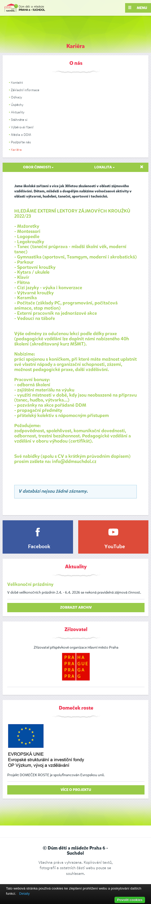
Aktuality (17, 112)
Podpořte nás (21, 142)
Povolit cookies (129, 900)
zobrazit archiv (76, 607)
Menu (137, 8)
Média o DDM (21, 134)
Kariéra (16, 149)
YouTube (114, 546)
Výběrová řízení (22, 127)
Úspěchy (17, 105)
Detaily (24, 893)
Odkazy (16, 97)
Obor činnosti (38, 167)
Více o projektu (76, 790)
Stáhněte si (19, 119)
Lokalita (104, 167)
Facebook (39, 546)
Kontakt (17, 82)
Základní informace (25, 90)
